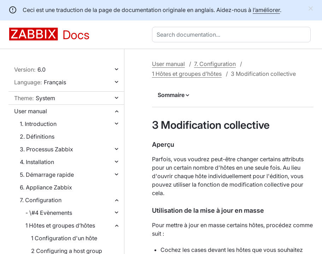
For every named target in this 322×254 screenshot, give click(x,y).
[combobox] (233, 34)
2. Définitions (37, 136)
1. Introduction (38, 123)
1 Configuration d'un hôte (64, 238)
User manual (30, 111)
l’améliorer (266, 9)
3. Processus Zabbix (46, 149)
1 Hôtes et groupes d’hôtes (60, 225)
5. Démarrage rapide (47, 174)
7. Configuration (41, 200)
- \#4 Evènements (48, 212)
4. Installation (37, 161)
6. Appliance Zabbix (46, 187)
